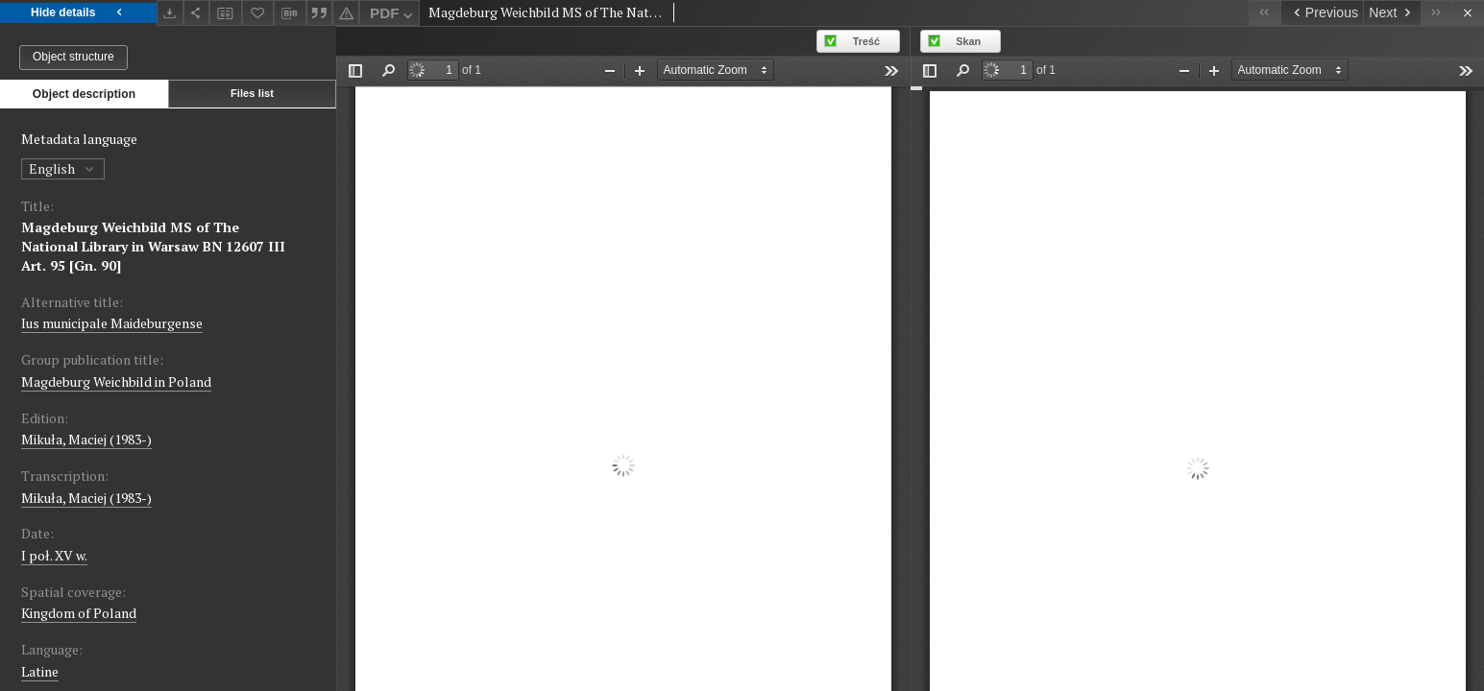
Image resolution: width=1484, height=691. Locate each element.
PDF (393, 16)
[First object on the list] (1264, 13)
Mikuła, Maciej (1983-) (86, 439)
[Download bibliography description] (290, 13)
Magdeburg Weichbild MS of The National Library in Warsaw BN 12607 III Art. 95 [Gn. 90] (153, 246)
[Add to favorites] (258, 13)
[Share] (196, 13)
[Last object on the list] (1436, 13)
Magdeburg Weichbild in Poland (116, 381)
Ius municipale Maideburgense (112, 323)
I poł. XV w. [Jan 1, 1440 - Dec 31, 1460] (54, 555)
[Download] (170, 13)
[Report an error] (345, 13)
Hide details (78, 13)
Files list (252, 93)
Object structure (73, 56)
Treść (866, 41)
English (63, 168)
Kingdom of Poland (78, 613)
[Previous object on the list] (1321, 13)
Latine (40, 671)
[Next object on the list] (1392, 13)
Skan (968, 41)
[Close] (1468, 13)
